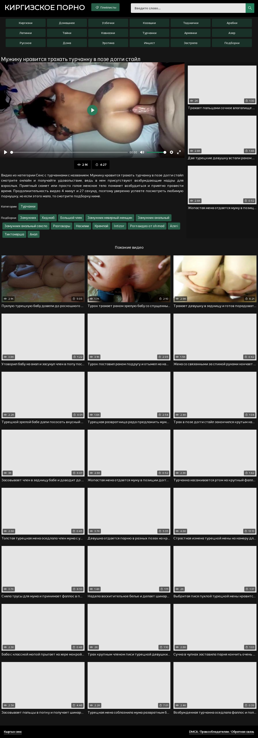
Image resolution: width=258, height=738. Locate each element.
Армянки (190, 33)
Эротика (108, 43)
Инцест (149, 43)
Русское (26, 43)
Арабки (232, 23)
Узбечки (108, 23)
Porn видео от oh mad (147, 226)
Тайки (66, 33)
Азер (231, 33)
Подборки (232, 43)
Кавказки (108, 33)
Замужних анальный (153, 218)
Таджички (190, 23)
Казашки (149, 23)
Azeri (174, 226)
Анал (33, 234)
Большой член (71, 218)
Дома (67, 43)
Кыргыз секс (13, 732)
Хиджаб (48, 218)
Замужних (28, 218)
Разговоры (61, 226)
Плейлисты (105, 7)
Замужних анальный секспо (26, 226)
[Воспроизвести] (5, 152)
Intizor (119, 226)
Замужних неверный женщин (110, 218)
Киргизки (25, 23)
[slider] (69, 152)
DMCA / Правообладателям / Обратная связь (221, 732)
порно (44, 8)
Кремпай (101, 226)
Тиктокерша (14, 234)
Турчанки (149, 33)
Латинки (26, 33)
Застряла (190, 43)
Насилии (82, 226)
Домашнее (67, 23)
